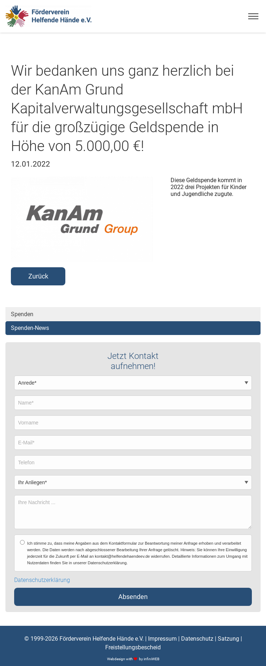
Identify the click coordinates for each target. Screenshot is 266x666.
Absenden (133, 596)
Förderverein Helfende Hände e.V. (102, 638)
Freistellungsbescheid (133, 647)
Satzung (228, 638)
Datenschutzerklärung (42, 580)
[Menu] (253, 16)
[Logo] (48, 16)
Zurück (38, 276)
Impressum (162, 638)
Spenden (22, 314)
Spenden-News (30, 327)
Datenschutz (197, 638)
